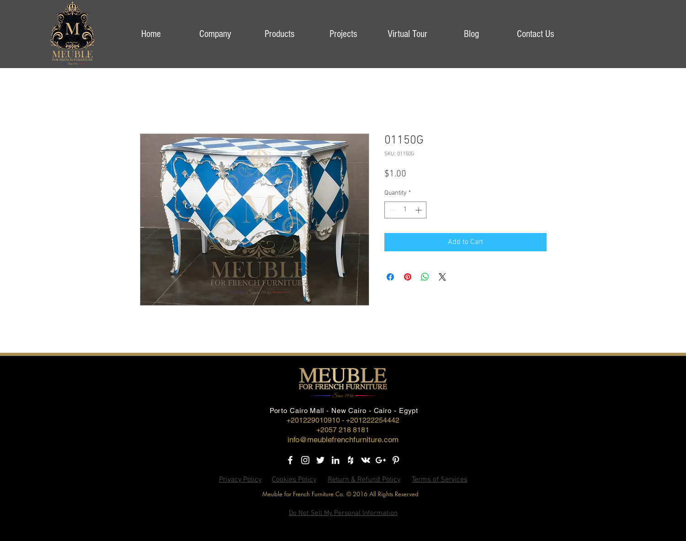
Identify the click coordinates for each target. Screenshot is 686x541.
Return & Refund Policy (364, 479)
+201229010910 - (316, 420)
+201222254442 (372, 420)
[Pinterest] (395, 460)
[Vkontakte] (365, 460)
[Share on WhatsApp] (425, 276)
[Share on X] (442, 276)
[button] (215, 34)
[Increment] (419, 210)
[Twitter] (320, 460)
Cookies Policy (294, 479)
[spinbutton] (405, 210)
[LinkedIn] (335, 460)
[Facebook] (290, 460)
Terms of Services (440, 479)
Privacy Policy (240, 479)
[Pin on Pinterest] (407, 276)
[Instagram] (305, 460)
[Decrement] (391, 210)
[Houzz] (350, 460)
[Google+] (380, 460)
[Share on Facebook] (390, 276)
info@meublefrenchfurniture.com (343, 439)
